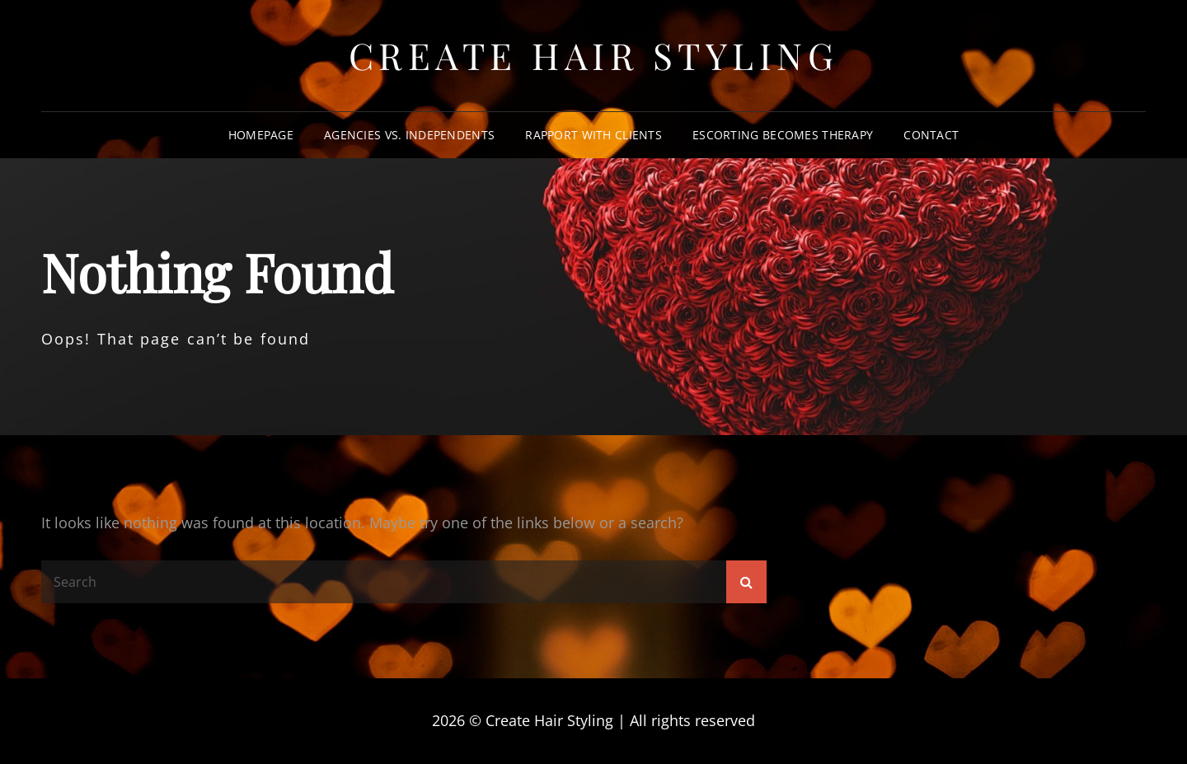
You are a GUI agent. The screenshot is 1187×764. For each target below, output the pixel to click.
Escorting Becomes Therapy (782, 135)
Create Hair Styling (594, 54)
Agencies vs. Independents (409, 135)
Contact (931, 135)
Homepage (260, 135)
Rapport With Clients (593, 135)
